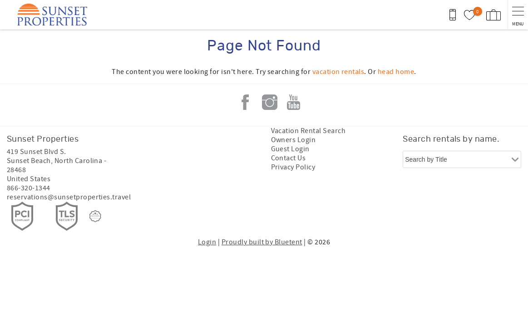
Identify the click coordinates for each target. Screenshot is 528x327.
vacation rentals (338, 71)
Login (207, 242)
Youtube (294, 102)
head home (396, 71)
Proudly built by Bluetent (262, 242)
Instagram (270, 102)
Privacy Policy (293, 167)
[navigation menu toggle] (518, 15)
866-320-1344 (28, 188)
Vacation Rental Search (308, 130)
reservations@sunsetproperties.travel (69, 197)
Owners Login (293, 139)
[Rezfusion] (95, 216)
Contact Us (288, 158)
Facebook (245, 102)
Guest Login (290, 149)
